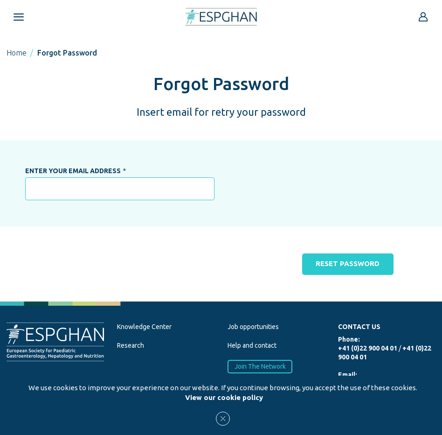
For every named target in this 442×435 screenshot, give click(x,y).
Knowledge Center (144, 327)
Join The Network (260, 366)
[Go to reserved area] (423, 17)
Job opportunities (253, 327)
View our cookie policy (224, 397)
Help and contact (252, 346)
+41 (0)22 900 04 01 (367, 348)
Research (130, 346)
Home (17, 53)
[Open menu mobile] (19, 17)
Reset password (348, 264)
